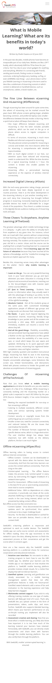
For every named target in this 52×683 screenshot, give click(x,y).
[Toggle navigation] (47, 3)
